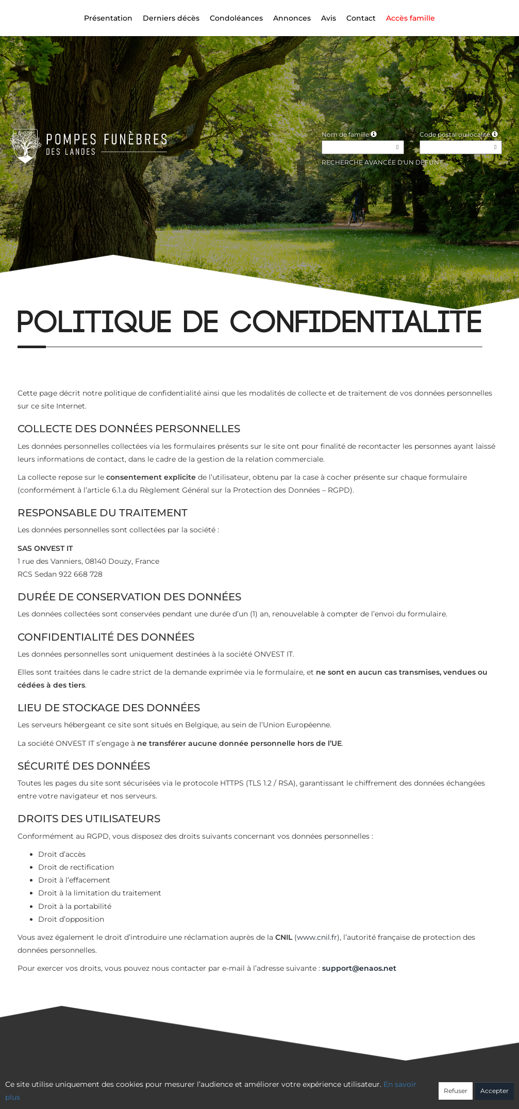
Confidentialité (254, 1086)
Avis (328, 18)
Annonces (292, 18)
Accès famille (410, 18)
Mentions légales (352, 1086)
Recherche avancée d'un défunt (382, 162)
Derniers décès (171, 18)
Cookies (301, 1086)
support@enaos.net (359, 968)
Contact (361, 18)
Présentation (108, 18)
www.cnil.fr (317, 937)
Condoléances (236, 18)
